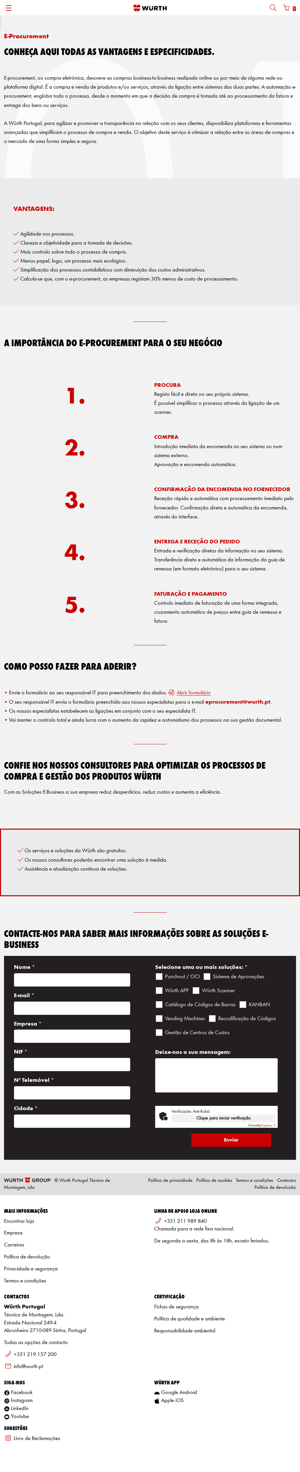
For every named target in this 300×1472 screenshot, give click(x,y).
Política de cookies (214, 1180)
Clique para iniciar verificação (223, 1118)
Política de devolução (275, 1187)
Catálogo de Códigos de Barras (200, 1005)
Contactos (286, 1180)
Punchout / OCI (182, 977)
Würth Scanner (218, 991)
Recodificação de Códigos (247, 1019)
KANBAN (259, 1005)
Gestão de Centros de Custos (197, 1033)
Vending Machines (185, 1019)
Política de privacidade (170, 1180)
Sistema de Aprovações (238, 977)
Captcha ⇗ (261, 1125)
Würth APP (177, 991)
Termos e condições (254, 1180)
